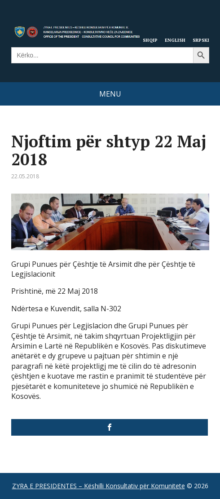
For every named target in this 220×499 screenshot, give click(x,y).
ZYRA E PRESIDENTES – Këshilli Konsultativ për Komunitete (98, 485)
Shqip (150, 40)
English (175, 40)
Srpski (201, 40)
